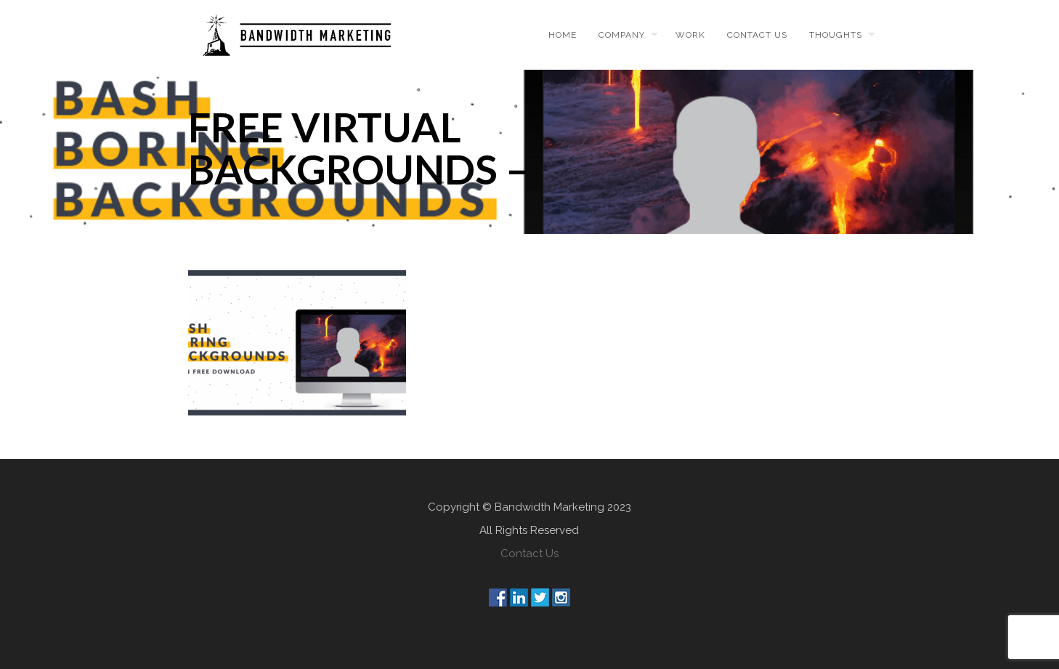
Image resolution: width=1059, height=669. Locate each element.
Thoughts (835, 35)
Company (622, 35)
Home (562, 35)
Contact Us (529, 553)
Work (690, 35)
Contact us (757, 35)
